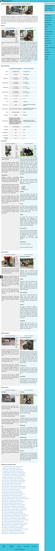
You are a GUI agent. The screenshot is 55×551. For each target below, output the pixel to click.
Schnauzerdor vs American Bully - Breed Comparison (13, 471)
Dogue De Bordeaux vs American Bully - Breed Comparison (14, 497)
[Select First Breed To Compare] (47, 6)
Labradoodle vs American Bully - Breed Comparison (13, 466)
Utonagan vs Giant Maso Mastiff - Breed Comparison (13, 510)
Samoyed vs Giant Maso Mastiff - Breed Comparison (13, 512)
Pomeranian (42, 22)
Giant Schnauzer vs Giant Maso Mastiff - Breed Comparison (14, 524)
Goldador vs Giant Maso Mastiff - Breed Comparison (13, 527)
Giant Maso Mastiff (9, 28)
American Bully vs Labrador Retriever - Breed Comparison (14, 487)
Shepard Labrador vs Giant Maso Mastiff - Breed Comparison (15, 509)
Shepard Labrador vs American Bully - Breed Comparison (14, 475)
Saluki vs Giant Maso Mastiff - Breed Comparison (12, 530)
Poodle (41, 56)
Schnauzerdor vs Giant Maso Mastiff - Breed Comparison (14, 504)
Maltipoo (41, 59)
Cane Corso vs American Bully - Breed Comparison (13, 492)
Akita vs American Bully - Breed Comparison (11, 489)
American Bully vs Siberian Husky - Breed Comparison (13, 478)
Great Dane (42, 54)
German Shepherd (43, 31)
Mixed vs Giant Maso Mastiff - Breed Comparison (12, 503)
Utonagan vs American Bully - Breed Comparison (12, 477)
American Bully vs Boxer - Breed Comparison (11, 484)
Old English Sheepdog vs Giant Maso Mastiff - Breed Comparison (15, 515)
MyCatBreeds (34, 546)
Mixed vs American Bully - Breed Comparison (11, 468)
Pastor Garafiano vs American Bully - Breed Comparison (14, 474)
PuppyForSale (26, 546)
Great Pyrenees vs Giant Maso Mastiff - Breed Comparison (14, 513)
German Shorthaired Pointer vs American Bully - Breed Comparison (16, 498)
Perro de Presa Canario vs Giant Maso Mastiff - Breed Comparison (16, 519)
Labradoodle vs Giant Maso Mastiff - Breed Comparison (13, 501)
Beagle (41, 49)
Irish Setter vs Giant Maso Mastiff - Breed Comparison (13, 521)
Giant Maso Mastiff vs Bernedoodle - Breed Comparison (13, 506)
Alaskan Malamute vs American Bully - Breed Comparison (14, 494)
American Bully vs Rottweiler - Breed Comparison (12, 483)
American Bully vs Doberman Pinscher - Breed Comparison (14, 486)
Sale (14, 28)
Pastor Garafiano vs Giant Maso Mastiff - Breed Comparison (14, 507)
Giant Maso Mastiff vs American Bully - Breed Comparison (14, 472)
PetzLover (19, 546)
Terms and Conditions (11, 546)
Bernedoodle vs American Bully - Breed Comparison (13, 469)
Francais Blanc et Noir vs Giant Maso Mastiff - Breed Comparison (15, 529)
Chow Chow (42, 52)
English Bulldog (42, 20)
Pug (40, 29)
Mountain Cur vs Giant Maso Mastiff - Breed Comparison (14, 533)
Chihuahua (42, 38)
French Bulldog (42, 24)
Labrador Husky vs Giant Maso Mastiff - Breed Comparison (14, 518)
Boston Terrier (42, 40)
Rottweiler (41, 36)
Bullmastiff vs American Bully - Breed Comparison (12, 495)
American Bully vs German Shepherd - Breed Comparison (14, 480)
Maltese (41, 27)
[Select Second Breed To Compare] (47, 8)
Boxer (41, 45)
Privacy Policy (3, 546)
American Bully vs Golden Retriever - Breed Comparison (14, 481)
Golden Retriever (43, 33)
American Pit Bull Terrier (44, 47)
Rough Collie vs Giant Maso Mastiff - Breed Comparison (14, 532)
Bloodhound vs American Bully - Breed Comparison (13, 500)
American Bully (27, 28)
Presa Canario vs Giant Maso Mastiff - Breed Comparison (14, 516)
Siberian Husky (42, 15)
